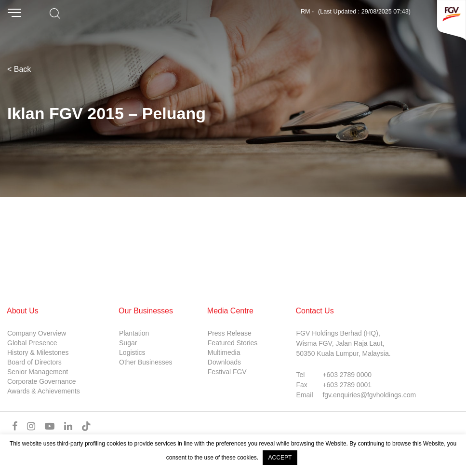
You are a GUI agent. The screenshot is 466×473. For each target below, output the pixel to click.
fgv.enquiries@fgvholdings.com (369, 395)
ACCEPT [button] (280, 457)
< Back (19, 69)
